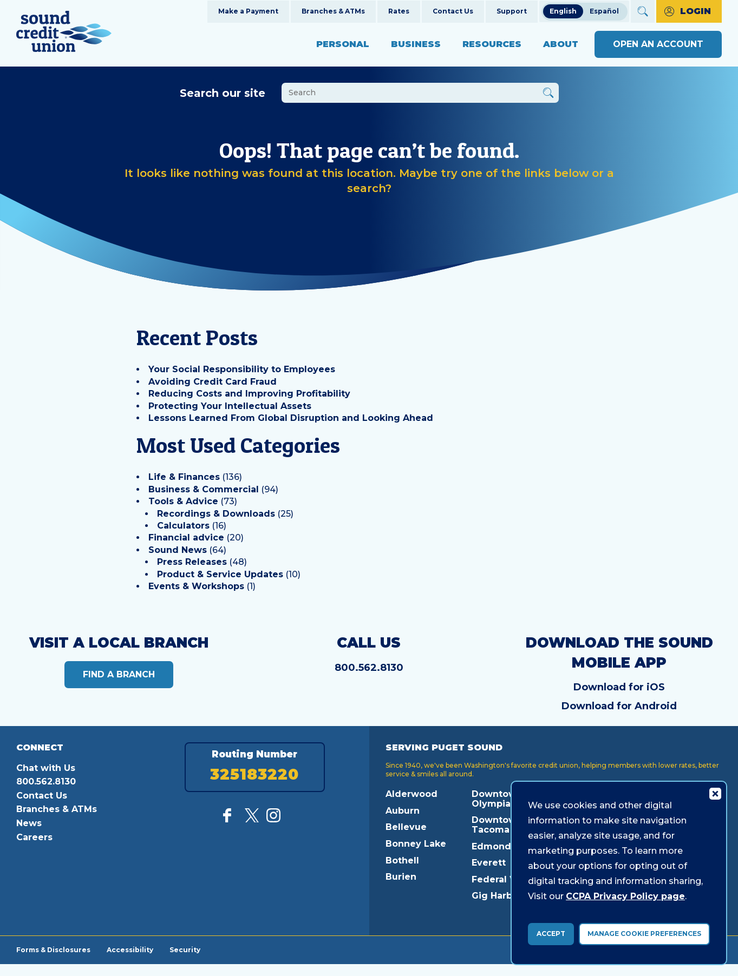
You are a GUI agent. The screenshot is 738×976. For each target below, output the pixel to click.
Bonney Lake (416, 844)
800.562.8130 (369, 668)
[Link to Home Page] (64, 33)
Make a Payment (248, 11)
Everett (489, 863)
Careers (34, 837)
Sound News (177, 550)
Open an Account (658, 44)
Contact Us (453, 11)
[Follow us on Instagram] (273, 819)
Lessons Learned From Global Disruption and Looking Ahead (290, 418)
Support (512, 11)
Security (184, 949)
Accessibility (130, 949)
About (560, 44)
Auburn (403, 811)
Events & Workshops (196, 586)
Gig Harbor (497, 896)
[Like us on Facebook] (230, 819)
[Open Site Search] (643, 11)
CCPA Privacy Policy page (625, 896)
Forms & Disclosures (53, 949)
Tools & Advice (183, 501)
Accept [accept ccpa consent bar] (551, 933)
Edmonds (494, 846)
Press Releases (192, 562)
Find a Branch (119, 674)
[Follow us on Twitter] (252, 819)
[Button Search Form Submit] (548, 94)
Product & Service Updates (220, 574)
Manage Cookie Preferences (644, 933)
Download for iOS (619, 687)
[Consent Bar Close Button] (715, 793)
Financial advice (186, 537)
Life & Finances (184, 477)
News (29, 823)
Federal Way (501, 879)
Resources (491, 44)
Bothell (402, 860)
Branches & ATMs (333, 11)
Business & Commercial (203, 489)
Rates (398, 11)
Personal (342, 44)
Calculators (183, 525)
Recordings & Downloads (216, 514)
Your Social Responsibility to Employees (241, 369)
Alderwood (411, 794)
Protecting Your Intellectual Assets (229, 406)
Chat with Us (45, 768)
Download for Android (619, 706)
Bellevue (406, 827)
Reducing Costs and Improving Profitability (249, 393)
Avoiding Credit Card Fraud (212, 382)
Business (416, 44)
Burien (401, 877)
